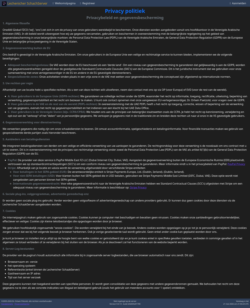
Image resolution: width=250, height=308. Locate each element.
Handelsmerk (7, 304)
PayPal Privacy (236, 164)
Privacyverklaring (22, 304)
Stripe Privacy (138, 187)
